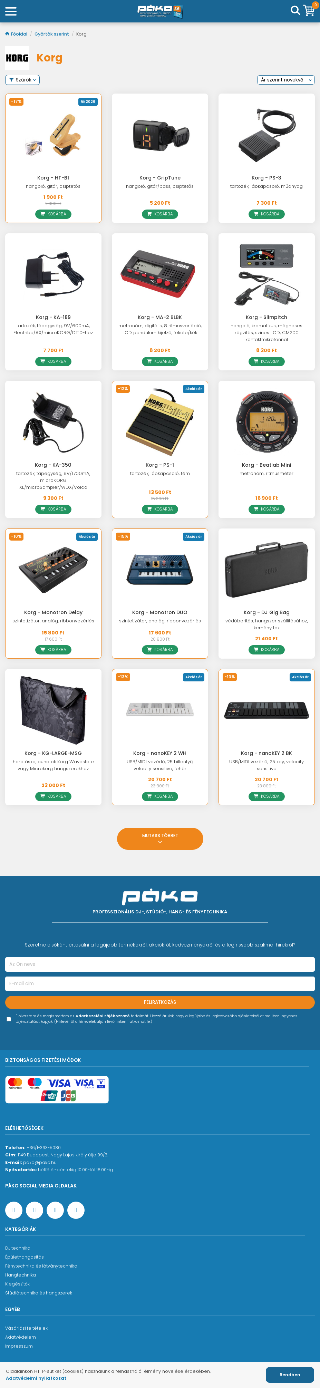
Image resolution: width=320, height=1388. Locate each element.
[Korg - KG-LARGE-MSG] (53, 710)
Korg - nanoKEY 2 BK (266, 753)
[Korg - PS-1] (160, 422)
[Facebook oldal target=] (13, 1210)
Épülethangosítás (24, 1257)
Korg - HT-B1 (53, 177)
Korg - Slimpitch (266, 317)
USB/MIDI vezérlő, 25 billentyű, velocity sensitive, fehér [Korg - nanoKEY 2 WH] (160, 765)
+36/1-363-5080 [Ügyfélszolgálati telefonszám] (44, 1148)
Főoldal (16, 34)
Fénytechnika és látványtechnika (41, 1266)
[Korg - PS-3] (266, 135)
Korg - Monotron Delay (53, 612)
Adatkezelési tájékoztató (103, 1016)
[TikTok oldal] (76, 1210)
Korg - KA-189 (53, 317)
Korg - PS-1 (160, 465)
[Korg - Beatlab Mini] (266, 422)
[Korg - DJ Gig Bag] (266, 570)
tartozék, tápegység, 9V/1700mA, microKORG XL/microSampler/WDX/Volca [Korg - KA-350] (53, 480)
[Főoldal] (160, 11)
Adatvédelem (20, 1337)
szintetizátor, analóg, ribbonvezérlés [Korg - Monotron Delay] (53, 621)
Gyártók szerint (52, 34)
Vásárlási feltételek (26, 1328)
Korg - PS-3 (266, 177)
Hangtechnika (20, 1275)
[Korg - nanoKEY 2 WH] (160, 710)
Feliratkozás (160, 1002)
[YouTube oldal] (34, 1210)
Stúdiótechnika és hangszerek (38, 1293)
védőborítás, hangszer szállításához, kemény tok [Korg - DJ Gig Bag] (266, 624)
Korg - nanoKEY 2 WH (159, 753)
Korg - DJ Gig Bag (267, 612)
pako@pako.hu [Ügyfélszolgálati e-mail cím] (40, 1162)
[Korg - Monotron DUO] (160, 570)
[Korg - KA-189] (53, 274)
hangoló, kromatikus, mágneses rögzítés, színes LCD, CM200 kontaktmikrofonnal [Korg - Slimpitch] (266, 332)
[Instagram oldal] (55, 1210)
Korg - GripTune (160, 177)
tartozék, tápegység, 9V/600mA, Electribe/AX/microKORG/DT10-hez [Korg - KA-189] (53, 329)
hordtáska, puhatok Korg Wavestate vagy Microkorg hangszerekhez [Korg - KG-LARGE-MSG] (53, 765)
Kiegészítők (17, 1284)
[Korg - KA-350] (53, 422)
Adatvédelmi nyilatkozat (36, 1378)
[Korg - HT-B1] (53, 135)
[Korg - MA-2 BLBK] (160, 274)
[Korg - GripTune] (160, 135)
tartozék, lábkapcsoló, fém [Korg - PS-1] (160, 473)
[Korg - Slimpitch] (266, 274)
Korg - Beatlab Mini (266, 465)
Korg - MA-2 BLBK (160, 317)
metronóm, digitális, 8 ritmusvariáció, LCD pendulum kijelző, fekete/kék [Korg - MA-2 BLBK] (160, 329)
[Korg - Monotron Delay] (53, 570)
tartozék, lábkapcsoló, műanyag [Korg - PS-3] (266, 186)
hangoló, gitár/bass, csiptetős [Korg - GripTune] (160, 186)
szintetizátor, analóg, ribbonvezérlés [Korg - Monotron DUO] (160, 621)
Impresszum (19, 1346)
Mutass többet (160, 839)
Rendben (290, 1375)
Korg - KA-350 (53, 465)
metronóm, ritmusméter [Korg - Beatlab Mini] (266, 473)
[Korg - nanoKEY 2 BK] (266, 710)
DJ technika (17, 1248)
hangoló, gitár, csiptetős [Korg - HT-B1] (53, 186)
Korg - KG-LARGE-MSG (53, 753)
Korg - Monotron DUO (159, 612)
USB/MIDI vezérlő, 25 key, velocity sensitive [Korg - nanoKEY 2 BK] (266, 765)
